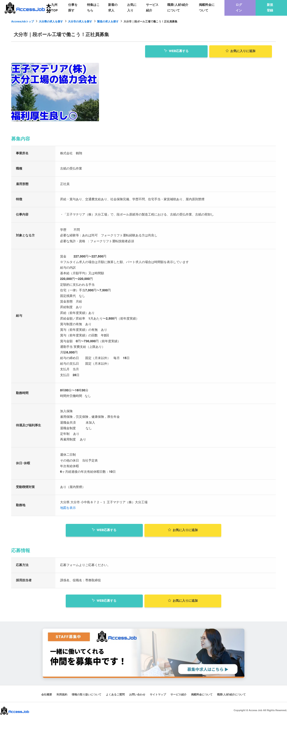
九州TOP (54, 7)
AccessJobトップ (22, 21)
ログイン (239, 7)
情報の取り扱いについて (86, 694)
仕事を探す (73, 7)
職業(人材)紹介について (177, 7)
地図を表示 (68, 507)
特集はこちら (93, 7)
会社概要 (46, 694)
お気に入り (132, 7)
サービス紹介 (152, 7)
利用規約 (62, 694)
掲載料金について (207, 7)
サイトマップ (158, 694)
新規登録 (270, 7)
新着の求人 (112, 7)
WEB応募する (176, 50)
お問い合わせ (137, 694)
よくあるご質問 (115, 694)
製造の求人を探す (108, 21)
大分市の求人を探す (80, 21)
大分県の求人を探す (51, 21)
